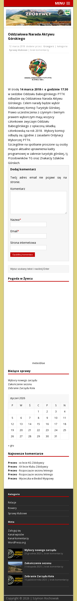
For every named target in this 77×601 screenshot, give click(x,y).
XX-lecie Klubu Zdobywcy (33, 466)
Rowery (12, 508)
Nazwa (15, 220)
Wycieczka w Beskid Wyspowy (36, 478)
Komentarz (17, 189)
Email (13, 231)
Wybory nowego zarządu (22, 380)
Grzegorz (48, 46)
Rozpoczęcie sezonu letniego (36, 470)
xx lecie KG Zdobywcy (31, 462)
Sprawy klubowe (18, 49)
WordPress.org (17, 542)
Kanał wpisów (16, 534)
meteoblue (38, 363)
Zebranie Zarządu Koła (21, 388)
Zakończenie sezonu (20, 384)
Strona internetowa (23, 243)
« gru (11, 445)
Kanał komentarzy (18, 538)
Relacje (12, 502)
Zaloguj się (14, 530)
